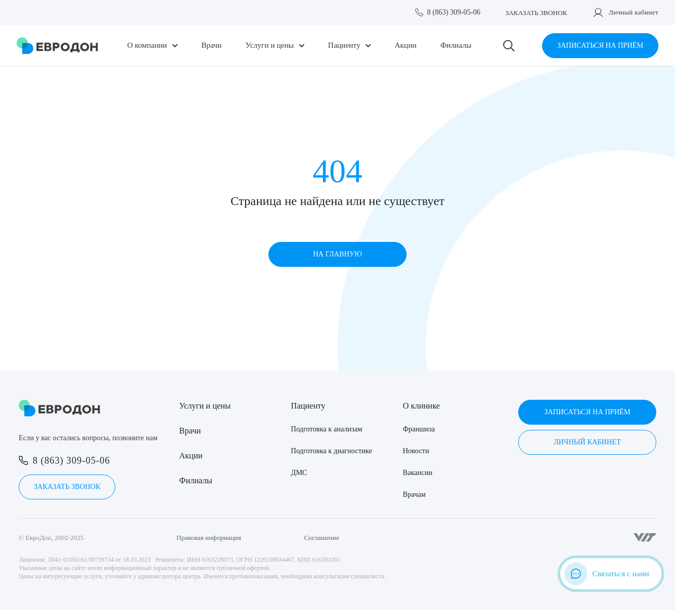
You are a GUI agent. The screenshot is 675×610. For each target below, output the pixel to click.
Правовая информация (209, 537)
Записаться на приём (600, 45)
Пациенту (344, 45)
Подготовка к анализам (326, 429)
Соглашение (322, 537)
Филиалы (455, 45)
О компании (147, 45)
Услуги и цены (270, 45)
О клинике (421, 405)
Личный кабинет (633, 12)
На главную (337, 254)
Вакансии (418, 473)
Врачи (211, 45)
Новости (416, 451)
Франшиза (419, 429)
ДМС (299, 473)
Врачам (414, 494)
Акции (405, 45)
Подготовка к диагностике (331, 451)
